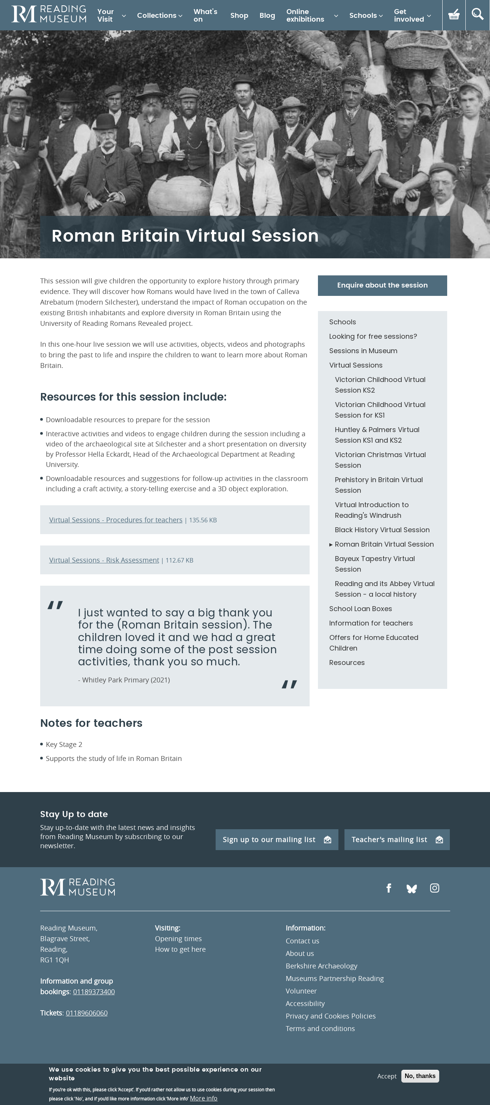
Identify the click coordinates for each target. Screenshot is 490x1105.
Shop (239, 16)
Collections (157, 16)
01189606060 (87, 1012)
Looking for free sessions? (373, 336)
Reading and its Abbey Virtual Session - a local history (385, 589)
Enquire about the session (382, 285)
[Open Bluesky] (411, 889)
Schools (363, 16)
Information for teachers (371, 623)
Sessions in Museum (363, 350)
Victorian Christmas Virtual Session (380, 460)
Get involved (409, 16)
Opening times (178, 938)
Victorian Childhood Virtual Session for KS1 (380, 410)
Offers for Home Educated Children (373, 643)
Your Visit (105, 16)
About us (300, 953)
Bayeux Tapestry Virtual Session (375, 564)
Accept (387, 1084)
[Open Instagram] (434, 889)
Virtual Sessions (356, 365)
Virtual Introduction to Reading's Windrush (372, 510)
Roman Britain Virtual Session (384, 544)
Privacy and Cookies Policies (331, 1015)
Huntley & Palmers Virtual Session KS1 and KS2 (377, 435)
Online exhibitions (305, 16)
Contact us (302, 940)
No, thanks (420, 1083)
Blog (267, 16)
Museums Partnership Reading (335, 978)
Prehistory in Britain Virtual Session (379, 485)
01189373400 (94, 991)
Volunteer (301, 990)
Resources (347, 662)
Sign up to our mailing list (277, 839)
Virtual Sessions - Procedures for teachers (116, 519)
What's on (206, 16)
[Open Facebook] (388, 889)
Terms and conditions (320, 1028)
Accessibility (305, 1003)
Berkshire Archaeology (321, 965)
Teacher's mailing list (397, 839)
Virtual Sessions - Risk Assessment (104, 559)
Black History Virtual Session (382, 529)
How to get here (180, 949)
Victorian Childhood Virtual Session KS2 (380, 385)
